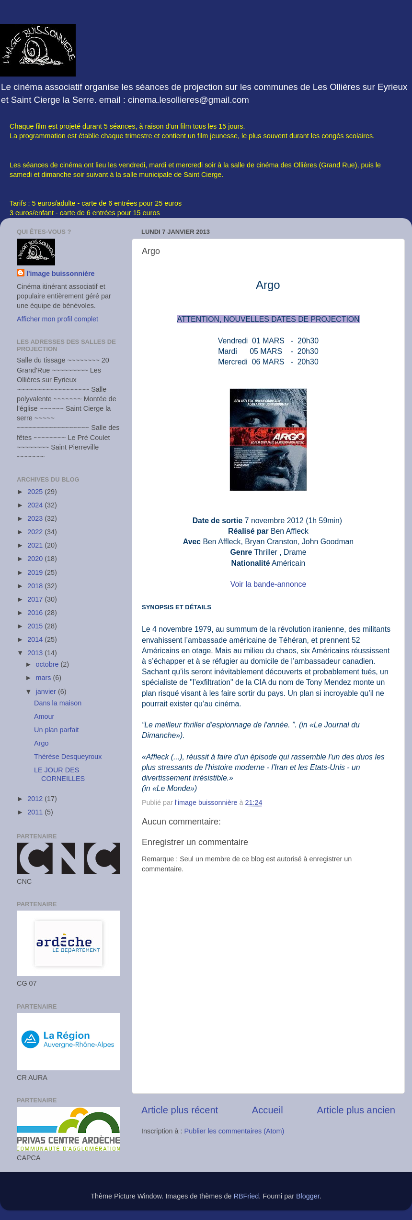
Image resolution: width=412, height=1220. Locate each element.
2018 (36, 586)
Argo (41, 743)
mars (44, 677)
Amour (44, 716)
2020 (36, 558)
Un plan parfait (56, 730)
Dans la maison (57, 703)
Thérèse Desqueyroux (68, 756)
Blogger (308, 1196)
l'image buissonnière (60, 273)
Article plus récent (179, 1110)
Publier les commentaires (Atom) (234, 1131)
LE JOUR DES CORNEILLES (59, 774)
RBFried (246, 1196)
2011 (36, 812)
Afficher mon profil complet (57, 319)
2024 (36, 505)
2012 (36, 798)
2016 (36, 612)
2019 (36, 572)
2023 (36, 518)
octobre (48, 664)
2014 (36, 639)
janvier (47, 691)
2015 (36, 626)
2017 (36, 599)
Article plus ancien (356, 1110)
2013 (36, 653)
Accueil (267, 1110)
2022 (36, 532)
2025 (36, 491)
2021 (36, 545)
